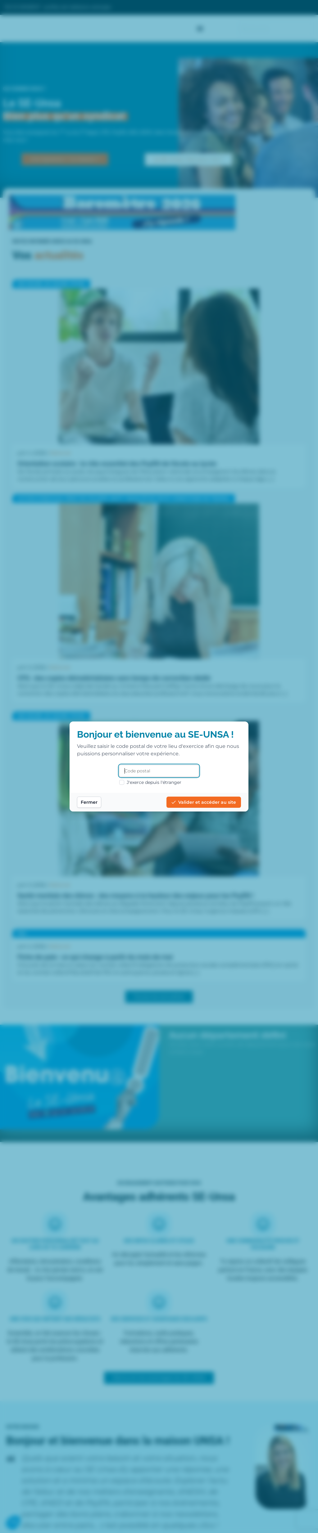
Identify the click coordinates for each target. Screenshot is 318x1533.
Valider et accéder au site (203, 802)
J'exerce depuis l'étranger (150, 782)
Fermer (89, 802)
